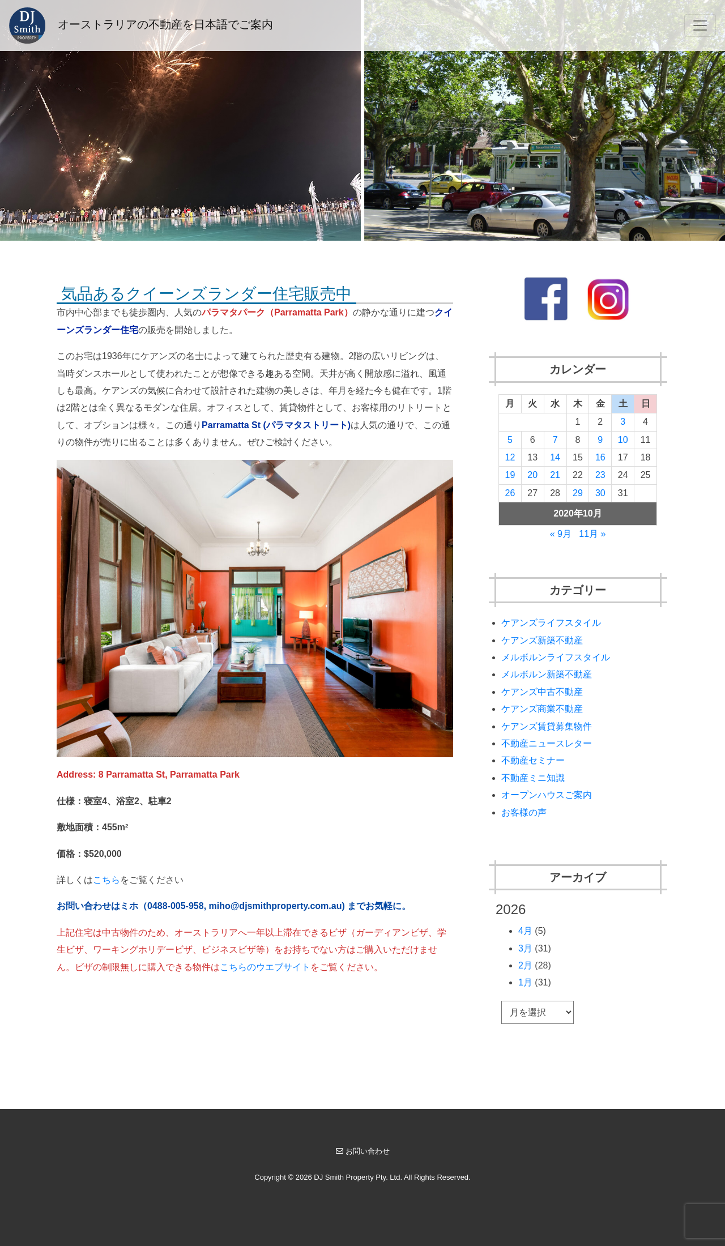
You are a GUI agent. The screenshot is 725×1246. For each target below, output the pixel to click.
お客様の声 (524, 812)
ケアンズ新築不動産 (542, 640)
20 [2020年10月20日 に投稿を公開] (532, 475)
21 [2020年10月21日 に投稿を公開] (555, 475)
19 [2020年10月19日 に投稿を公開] (510, 475)
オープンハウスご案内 (546, 795)
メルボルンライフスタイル (555, 657)
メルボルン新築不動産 (546, 674)
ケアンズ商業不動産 (542, 709)
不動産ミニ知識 (533, 778)
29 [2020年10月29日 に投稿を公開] (578, 493)
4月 (525, 931)
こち (102, 880)
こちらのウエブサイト (265, 967)
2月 (525, 965)
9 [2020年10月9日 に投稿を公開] (600, 440)
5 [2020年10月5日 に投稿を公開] (510, 440)
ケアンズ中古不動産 (542, 692)
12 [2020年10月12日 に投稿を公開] (510, 457)
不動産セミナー (533, 760)
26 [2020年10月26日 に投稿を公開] (510, 493)
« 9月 (561, 534)
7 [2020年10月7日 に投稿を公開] (555, 440)
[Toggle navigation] (700, 25)
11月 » (592, 534)
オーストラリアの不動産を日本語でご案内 (141, 25)
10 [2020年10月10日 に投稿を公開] (623, 440)
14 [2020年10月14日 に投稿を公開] (555, 457)
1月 (525, 982)
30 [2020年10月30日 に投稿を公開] (600, 493)
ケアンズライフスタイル (551, 623)
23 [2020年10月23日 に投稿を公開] (600, 475)
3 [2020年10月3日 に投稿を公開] (622, 421)
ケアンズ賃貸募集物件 (546, 726)
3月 (525, 948)
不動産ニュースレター (546, 743)
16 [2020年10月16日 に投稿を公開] (600, 457)
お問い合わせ (363, 1151)
